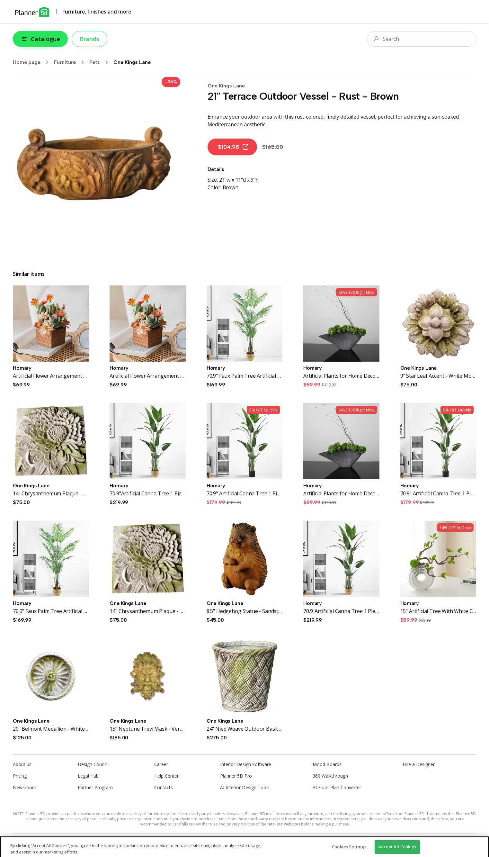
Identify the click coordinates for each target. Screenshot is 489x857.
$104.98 (233, 147)
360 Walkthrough (330, 776)
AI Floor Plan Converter (337, 787)
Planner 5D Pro (236, 776)
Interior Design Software (245, 764)
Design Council (93, 764)
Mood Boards (327, 764)
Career (161, 764)
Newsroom (24, 787)
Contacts (163, 787)
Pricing (20, 776)
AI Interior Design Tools (245, 787)
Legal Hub (88, 776)
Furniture (71, 62)
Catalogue (40, 39)
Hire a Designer (419, 764)
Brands (89, 39)
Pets (100, 62)
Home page (33, 62)
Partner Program (95, 787)
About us (22, 764)
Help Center (166, 776)
